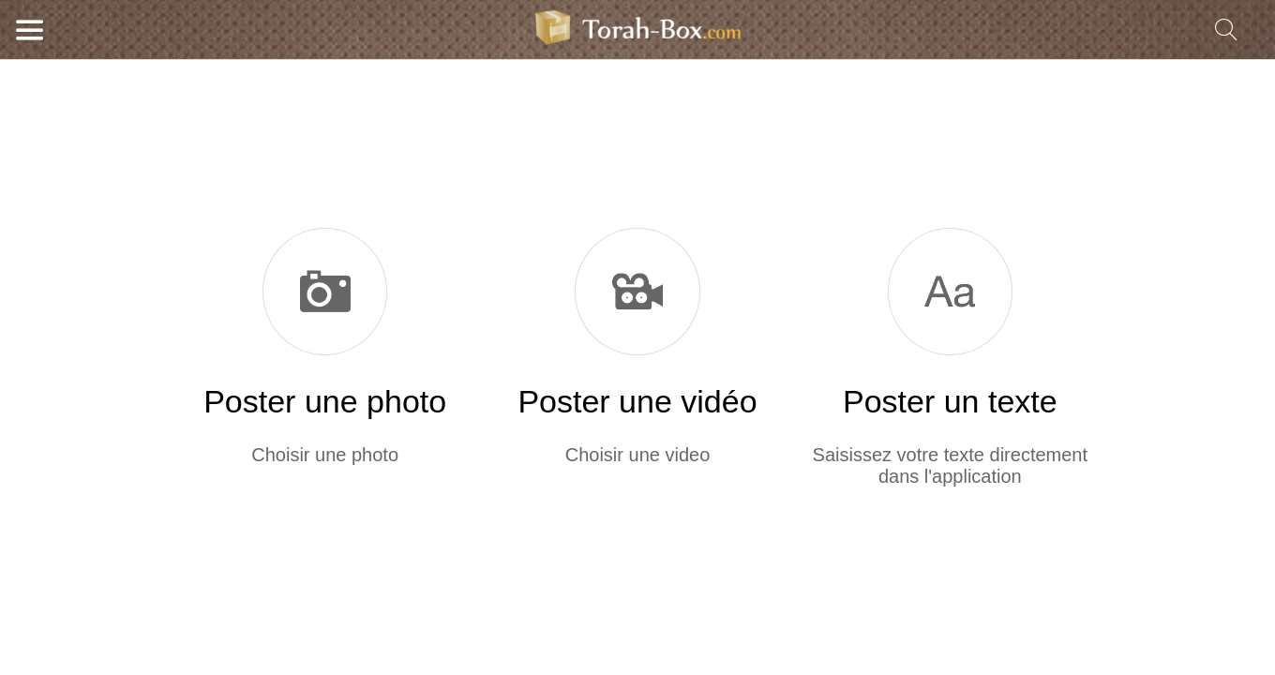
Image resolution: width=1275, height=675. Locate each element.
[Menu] (30, 30)
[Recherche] (1226, 30)
